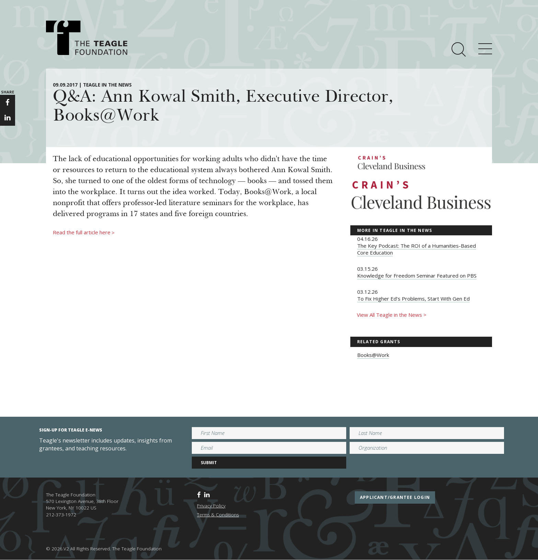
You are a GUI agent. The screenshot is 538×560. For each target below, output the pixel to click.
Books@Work (373, 354)
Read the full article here (84, 232)
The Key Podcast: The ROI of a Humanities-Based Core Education (416, 249)
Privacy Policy (211, 506)
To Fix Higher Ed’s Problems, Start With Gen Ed (413, 298)
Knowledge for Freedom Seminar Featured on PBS (417, 275)
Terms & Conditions (218, 515)
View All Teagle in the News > (391, 314)
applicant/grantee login (395, 497)
